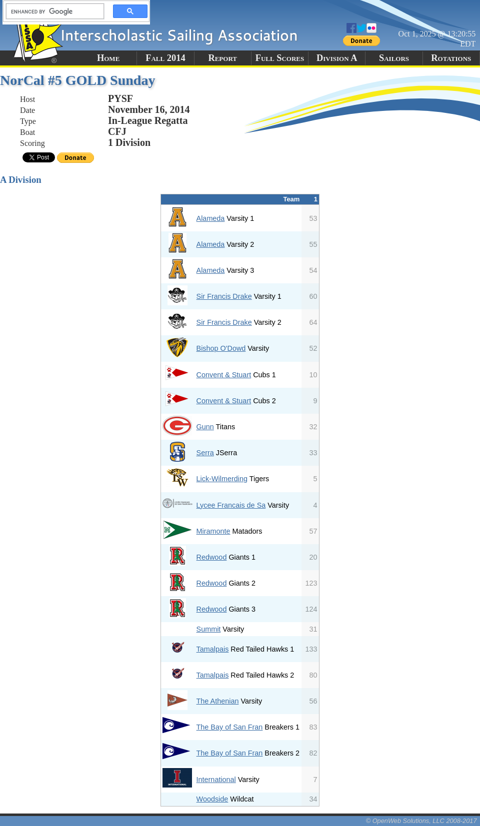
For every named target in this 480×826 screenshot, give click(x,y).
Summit (208, 629)
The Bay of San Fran (229, 727)
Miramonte (213, 531)
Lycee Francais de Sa (231, 505)
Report (222, 58)
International (216, 780)
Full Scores (280, 58)
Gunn (205, 427)
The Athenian (217, 701)
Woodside (212, 799)
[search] (52, 11)
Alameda (210, 218)
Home (108, 58)
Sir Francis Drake (224, 296)
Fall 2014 (165, 58)
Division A (336, 58)
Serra (205, 453)
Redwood (211, 557)
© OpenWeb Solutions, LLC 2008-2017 (421, 821)
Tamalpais (212, 649)
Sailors (394, 58)
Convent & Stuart (224, 375)
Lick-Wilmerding (222, 479)
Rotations (451, 58)
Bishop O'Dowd (221, 348)
